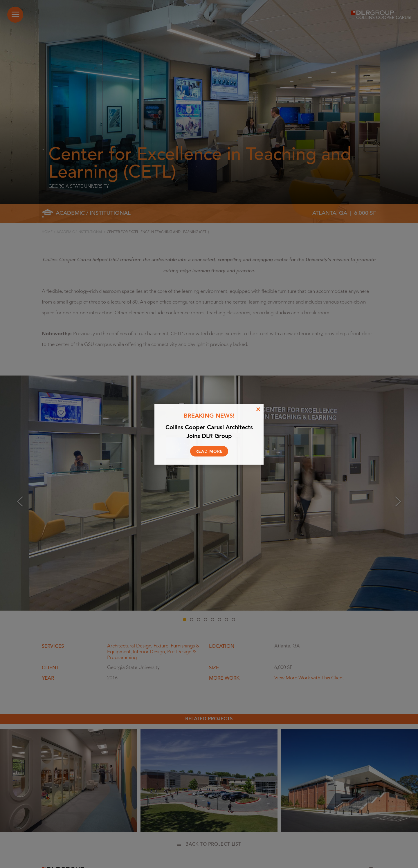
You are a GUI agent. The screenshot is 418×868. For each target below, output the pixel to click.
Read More (209, 452)
